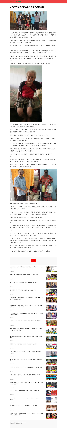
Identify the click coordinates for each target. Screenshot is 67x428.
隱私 (19, 423)
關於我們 (11, 423)
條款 (18, 423)
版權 (21, 423)
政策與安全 (15, 423)
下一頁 (33, 260)
